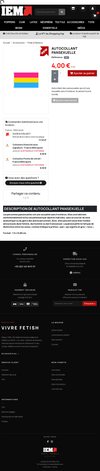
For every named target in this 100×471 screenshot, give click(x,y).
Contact (55, 344)
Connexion (56, 370)
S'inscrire (89, 303)
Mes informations (59, 384)
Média (81, 28)
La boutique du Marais (60, 335)
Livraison (5, 370)
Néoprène (46, 22)
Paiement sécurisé (9, 374)
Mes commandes (58, 374)
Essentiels (50, 28)
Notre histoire (57, 330)
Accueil (6, 42)
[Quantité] (60, 73)
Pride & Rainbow (35, 42)
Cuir (22, 22)
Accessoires (75, 22)
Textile (60, 22)
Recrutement (57, 339)
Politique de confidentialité (12, 416)
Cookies (5, 421)
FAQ (3, 379)
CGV (3, 407)
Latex (33, 22)
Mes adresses (57, 379)
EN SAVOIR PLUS (10, 354)
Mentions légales (8, 412)
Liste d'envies (57, 389)
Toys (91, 22)
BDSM (18, 28)
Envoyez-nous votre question (26, 182)
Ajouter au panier (82, 73)
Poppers (9, 22)
